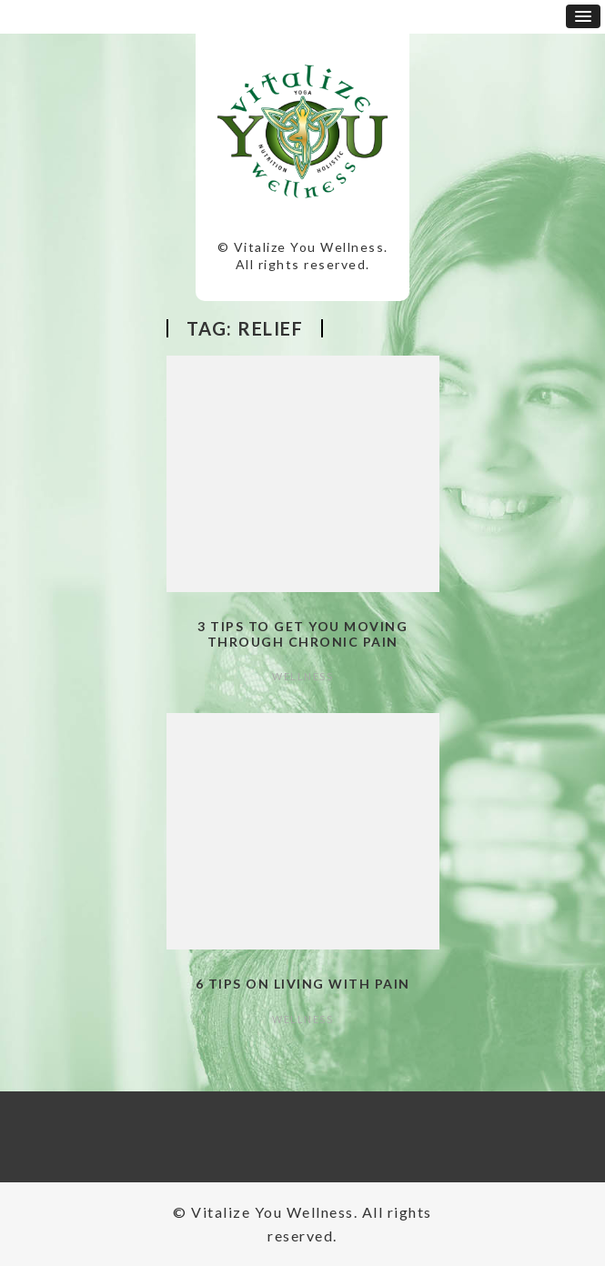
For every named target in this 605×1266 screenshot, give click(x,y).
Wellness (302, 676)
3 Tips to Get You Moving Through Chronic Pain (302, 633)
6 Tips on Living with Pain (303, 983)
